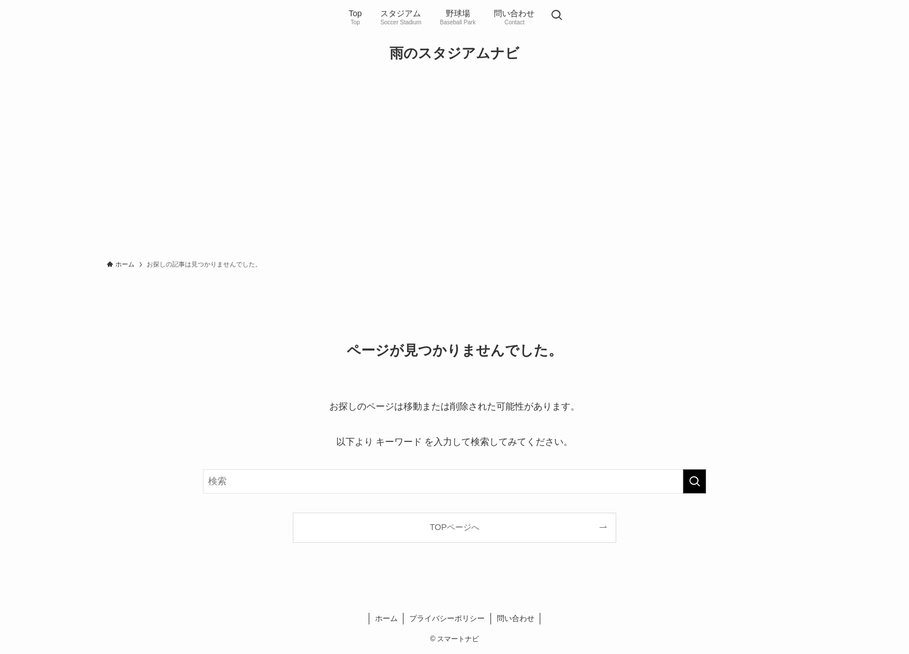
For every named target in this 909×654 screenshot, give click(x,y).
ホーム (386, 618)
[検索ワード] (454, 481)
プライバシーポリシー (447, 618)
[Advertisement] (454, 166)
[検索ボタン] (556, 16)
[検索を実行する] (694, 481)
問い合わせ (516, 618)
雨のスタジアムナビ (454, 53)
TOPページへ (454, 527)
